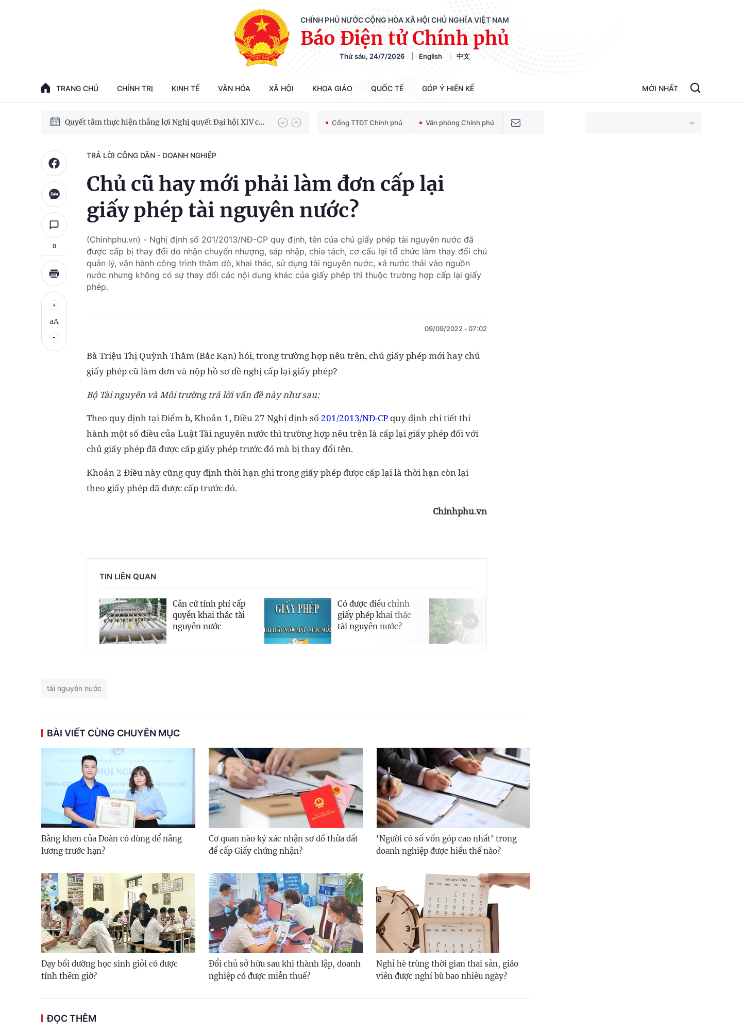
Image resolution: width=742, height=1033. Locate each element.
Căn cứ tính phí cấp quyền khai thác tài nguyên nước (209, 615)
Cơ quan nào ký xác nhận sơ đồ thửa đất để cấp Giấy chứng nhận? (283, 845)
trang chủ (69, 88)
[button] (283, 122)
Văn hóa (234, 88)
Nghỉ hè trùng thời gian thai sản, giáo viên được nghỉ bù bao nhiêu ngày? (447, 970)
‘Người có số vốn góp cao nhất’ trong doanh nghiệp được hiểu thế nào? (446, 845)
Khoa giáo (332, 88)
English (430, 56)
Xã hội (281, 88)
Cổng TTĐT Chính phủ (364, 122)
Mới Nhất (660, 88)
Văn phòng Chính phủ (456, 122)
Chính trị (135, 88)
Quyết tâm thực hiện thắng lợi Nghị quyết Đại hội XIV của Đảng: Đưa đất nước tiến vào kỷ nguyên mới (166, 122)
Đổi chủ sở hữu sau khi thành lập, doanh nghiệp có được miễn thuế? (285, 970)
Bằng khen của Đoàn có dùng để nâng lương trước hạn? (111, 845)
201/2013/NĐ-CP (354, 418)
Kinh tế (185, 88)
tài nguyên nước (74, 688)
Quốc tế (387, 88)
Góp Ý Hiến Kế (448, 88)
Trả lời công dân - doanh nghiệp (151, 155)
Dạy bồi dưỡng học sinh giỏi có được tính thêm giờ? (109, 970)
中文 (463, 56)
